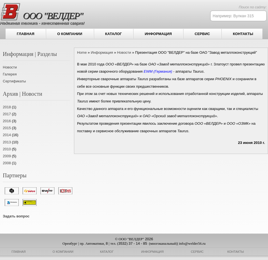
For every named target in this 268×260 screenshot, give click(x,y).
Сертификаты (14, 81)
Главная (25, 34)
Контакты (243, 34)
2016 (7, 121)
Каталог (113, 34)
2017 (7, 114)
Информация (158, 34)
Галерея (10, 74)
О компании (69, 34)
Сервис (202, 34)
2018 (7, 107)
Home (82, 52)
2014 (7, 135)
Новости (10, 67)
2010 (7, 149)
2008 (7, 163)
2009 (7, 156)
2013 (7, 142)
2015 (7, 128)
